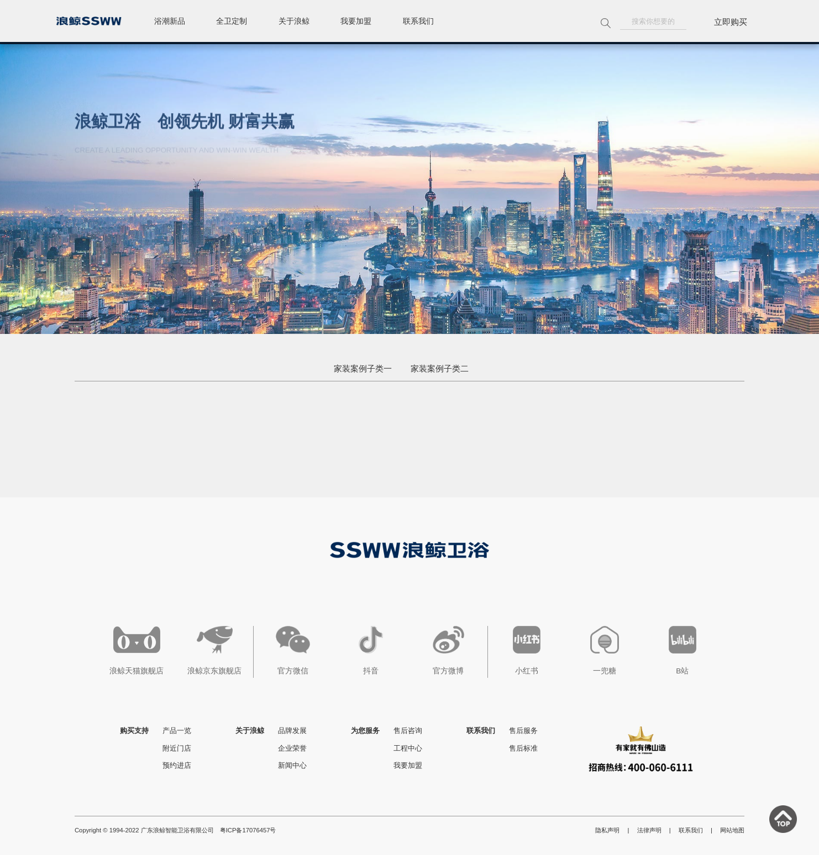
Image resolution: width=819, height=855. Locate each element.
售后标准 (523, 748)
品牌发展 (292, 730)
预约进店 (176, 765)
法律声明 (649, 830)
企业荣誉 (292, 748)
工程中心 (407, 748)
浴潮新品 (171, 21)
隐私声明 (607, 830)
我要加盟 (370, 21)
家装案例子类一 (363, 368)
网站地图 (732, 830)
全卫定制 (238, 21)
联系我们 (437, 21)
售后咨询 (407, 730)
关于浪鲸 (304, 21)
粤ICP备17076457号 (248, 830)
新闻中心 (292, 765)
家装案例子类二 (440, 368)
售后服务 (523, 730)
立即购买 (730, 21)
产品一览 (176, 730)
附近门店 (176, 748)
